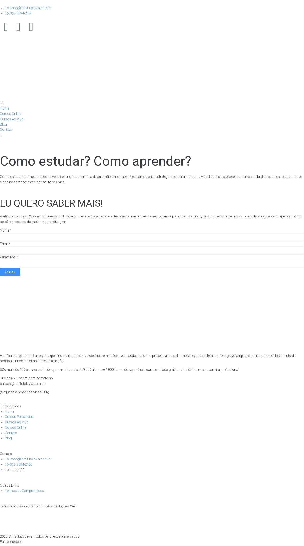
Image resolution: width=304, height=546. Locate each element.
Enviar (10, 272)
